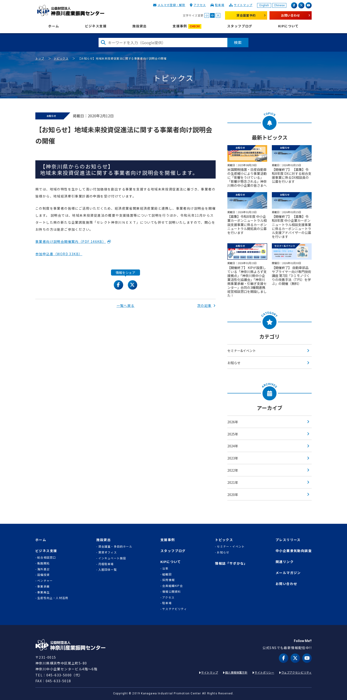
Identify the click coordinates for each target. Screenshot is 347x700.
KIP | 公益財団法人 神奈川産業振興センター (70, 10)
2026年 (232, 422)
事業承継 (43, 586)
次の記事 (206, 305)
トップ (39, 58)
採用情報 (168, 580)
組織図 (167, 574)
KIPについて (288, 26)
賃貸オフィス (107, 552)
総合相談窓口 (46, 557)
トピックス (61, 58)
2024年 (232, 446)
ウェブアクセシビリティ (296, 672)
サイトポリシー (264, 672)
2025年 (232, 434)
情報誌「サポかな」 (231, 563)
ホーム (53, 26)
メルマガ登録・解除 (171, 5)
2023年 (232, 458)
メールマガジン (288, 573)
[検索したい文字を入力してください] (163, 42)
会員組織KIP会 (172, 586)
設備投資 (43, 575)
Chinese (279, 5)
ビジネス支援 (96, 26)
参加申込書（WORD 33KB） (58, 253)
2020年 (232, 494)
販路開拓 (43, 563)
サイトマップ (243, 5)
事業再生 (43, 592)
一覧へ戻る (126, 305)
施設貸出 (139, 26)
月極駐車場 (106, 564)
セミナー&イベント (241, 350)
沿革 (165, 568)
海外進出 (43, 569)
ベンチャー (45, 580)
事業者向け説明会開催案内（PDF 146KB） (70, 241)
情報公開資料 (171, 591)
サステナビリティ (174, 609)
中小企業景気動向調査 (294, 551)
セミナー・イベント (231, 546)
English (264, 5)
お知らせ (233, 362)
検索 (238, 42)
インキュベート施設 (112, 558)
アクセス (200, 5)
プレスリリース (288, 540)
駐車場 (219, 5)
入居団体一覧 (107, 569)
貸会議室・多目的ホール (115, 546)
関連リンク (285, 562)
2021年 (232, 482)
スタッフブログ (239, 26)
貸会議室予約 (246, 15)
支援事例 (187, 26)
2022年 (232, 470)
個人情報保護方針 (236, 672)
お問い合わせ (290, 15)
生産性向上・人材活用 (52, 598)
